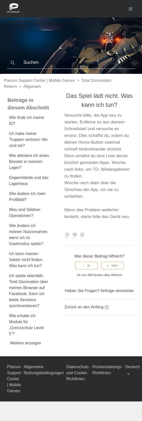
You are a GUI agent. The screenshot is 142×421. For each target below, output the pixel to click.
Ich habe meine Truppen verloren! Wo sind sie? (28, 139)
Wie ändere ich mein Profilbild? (27, 196)
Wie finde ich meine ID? (26, 120)
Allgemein (32, 86)
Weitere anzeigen (25, 343)
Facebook (67, 238)
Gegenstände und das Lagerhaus (28, 180)
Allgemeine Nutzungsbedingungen (44, 370)
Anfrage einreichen (117, 291)
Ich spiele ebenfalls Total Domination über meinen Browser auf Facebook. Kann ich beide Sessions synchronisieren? (28, 291)
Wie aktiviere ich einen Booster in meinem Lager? (29, 161)
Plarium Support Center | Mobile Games (39, 80)
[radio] (86, 265)
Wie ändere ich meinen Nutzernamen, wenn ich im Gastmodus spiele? (28, 235)
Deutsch (132, 367)
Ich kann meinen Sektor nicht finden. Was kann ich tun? (26, 260)
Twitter (75, 238)
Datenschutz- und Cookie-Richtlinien (78, 373)
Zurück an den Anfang (86, 307)
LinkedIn (82, 238)
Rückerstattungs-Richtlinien (107, 370)
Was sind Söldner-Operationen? (25, 212)
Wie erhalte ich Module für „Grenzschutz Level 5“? (26, 325)
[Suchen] (71, 62)
